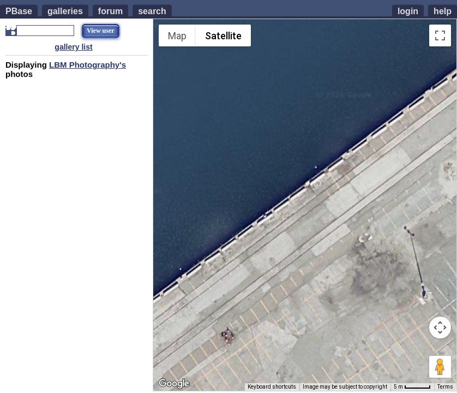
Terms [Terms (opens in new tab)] (445, 387)
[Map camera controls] (440, 327)
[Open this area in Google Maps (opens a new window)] (174, 384)
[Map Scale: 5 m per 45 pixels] (412, 387)
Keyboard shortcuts (272, 387)
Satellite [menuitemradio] (223, 35)
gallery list (73, 47)
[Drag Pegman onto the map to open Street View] (440, 367)
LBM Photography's (87, 64)
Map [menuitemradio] (177, 35)
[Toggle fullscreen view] (440, 35)
